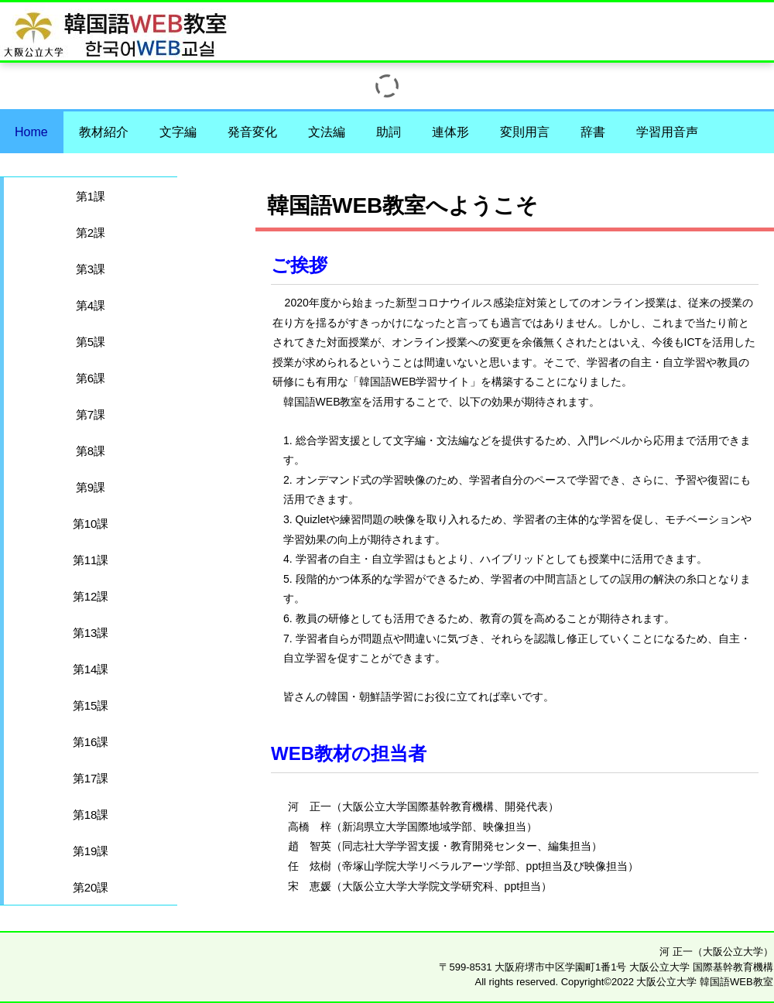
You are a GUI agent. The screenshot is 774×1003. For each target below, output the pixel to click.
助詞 (388, 132)
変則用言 (525, 132)
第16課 (91, 741)
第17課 (91, 778)
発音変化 (252, 132)
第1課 (90, 196)
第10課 (91, 523)
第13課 (91, 632)
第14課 (91, 669)
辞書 (592, 132)
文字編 (178, 132)
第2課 (90, 232)
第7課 (90, 414)
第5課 (90, 341)
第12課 (91, 596)
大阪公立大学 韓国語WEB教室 (574, 25)
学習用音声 (667, 132)
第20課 (91, 887)
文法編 (326, 132)
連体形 (450, 132)
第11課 (91, 560)
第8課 (90, 450)
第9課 (90, 487)
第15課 (91, 705)
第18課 (91, 814)
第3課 (90, 269)
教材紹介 (103, 132)
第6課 (90, 378)
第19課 (91, 851)
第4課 (90, 305)
